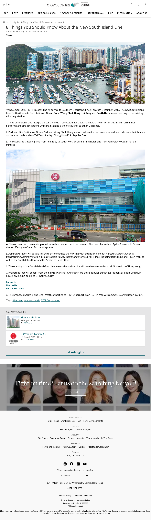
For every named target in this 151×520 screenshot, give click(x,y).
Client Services (75, 417)
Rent (56, 420)
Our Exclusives (68, 420)
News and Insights (51, 446)
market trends (32, 300)
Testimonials (92, 438)
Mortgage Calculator (98, 446)
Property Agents (76, 438)
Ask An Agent (69, 446)
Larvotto (11, 282)
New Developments (93, 420)
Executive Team (57, 438)
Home (6, 22)
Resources (75, 443)
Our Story (43, 438)
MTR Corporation (50, 300)
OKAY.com (27, 325)
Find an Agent (66, 429)
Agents (75, 426)
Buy (50, 420)
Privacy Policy (65, 495)
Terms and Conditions (82, 495)
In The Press (107, 438)
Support (75, 452)
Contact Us (76, 392)
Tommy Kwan (28, 339)
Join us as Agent (83, 429)
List (79, 420)
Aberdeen (18, 300)
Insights (15, 22)
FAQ (68, 455)
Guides (81, 446)
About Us (75, 435)
